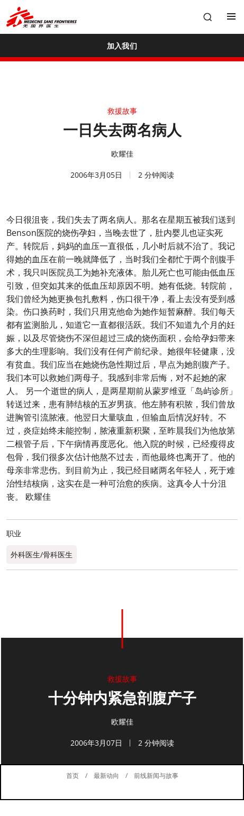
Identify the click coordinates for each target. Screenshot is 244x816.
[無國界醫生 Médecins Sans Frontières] (41, 17)
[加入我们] (122, 45)
